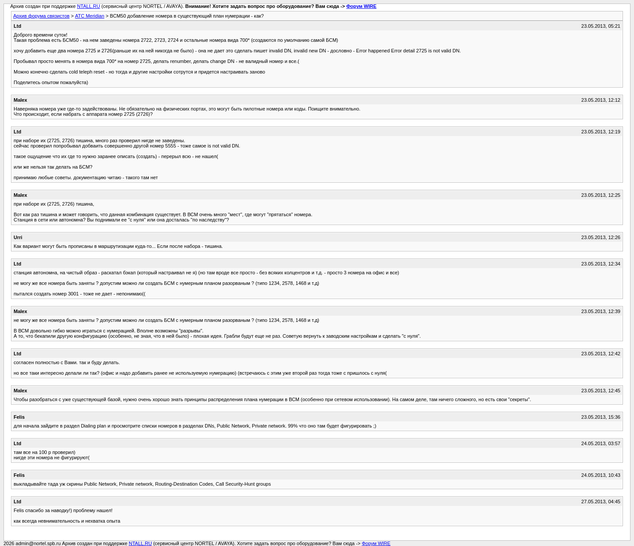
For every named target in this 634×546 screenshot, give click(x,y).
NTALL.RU (88, 6)
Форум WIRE (361, 6)
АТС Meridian (89, 15)
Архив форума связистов (41, 15)
